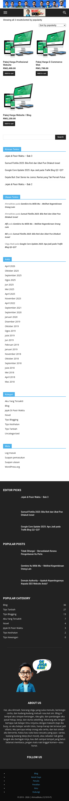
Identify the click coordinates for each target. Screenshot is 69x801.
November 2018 (13, 353)
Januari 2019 (11, 349)
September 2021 (13, 307)
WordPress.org (12, 466)
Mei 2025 (9, 289)
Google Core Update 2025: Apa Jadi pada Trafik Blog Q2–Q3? (34, 170)
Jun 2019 (9, 340)
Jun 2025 (9, 284)
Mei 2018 (9, 372)
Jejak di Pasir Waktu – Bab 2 (18, 184)
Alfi (6, 223)
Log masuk (10, 452)
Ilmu (36, 788)
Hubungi (36, 792)
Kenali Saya (36, 777)
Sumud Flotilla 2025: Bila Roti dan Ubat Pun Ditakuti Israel (32, 163)
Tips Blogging (11, 419)
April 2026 (10, 266)
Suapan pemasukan (15, 457)
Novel (8, 415)
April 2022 (10, 303)
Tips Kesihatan (12, 424)
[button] (5, 12)
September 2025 (13, 275)
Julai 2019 (10, 335)
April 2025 (10, 293)
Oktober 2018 (12, 358)
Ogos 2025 (10, 280)
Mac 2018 (10, 381)
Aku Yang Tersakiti (14, 401)
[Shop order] (52, 25)
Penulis (36, 781)
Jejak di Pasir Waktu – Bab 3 (18, 156)
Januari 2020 (11, 316)
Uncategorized (12, 433)
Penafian (36, 784)
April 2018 (10, 377)
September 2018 (13, 363)
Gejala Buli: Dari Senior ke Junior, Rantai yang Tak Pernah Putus (35, 177)
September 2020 (13, 312)
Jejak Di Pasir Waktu (15, 410)
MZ (6, 233)
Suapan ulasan (12, 462)
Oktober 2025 (12, 270)
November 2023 (13, 298)
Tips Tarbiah (11, 428)
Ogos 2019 (10, 330)
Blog (7, 405)
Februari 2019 (12, 344)
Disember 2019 (12, 321)
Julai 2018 (10, 367)
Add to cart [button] (9, 73)
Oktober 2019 (12, 326)
